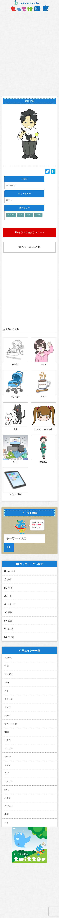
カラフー (11, 215)
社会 (20, 215)
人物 (8, 579)
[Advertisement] (29, 281)
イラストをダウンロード (29, 232)
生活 (8, 620)
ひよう (7, 740)
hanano (7, 756)
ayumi (7, 715)
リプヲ (7, 765)
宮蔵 (6, 666)
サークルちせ (10, 723)
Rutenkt (8, 658)
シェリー (8, 781)
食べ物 (9, 629)
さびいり (8, 806)
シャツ (7, 707)
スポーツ (10, 604)
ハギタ (7, 798)
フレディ (8, 674)
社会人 (29, 215)
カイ (6, 822)
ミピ (6, 773)
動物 (8, 612)
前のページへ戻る (29, 247)
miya (6, 682)
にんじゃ (8, 699)
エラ (6, 690)
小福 (6, 814)
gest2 (6, 789)
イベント (10, 571)
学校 (8, 587)
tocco (6, 732)
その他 (38, 215)
